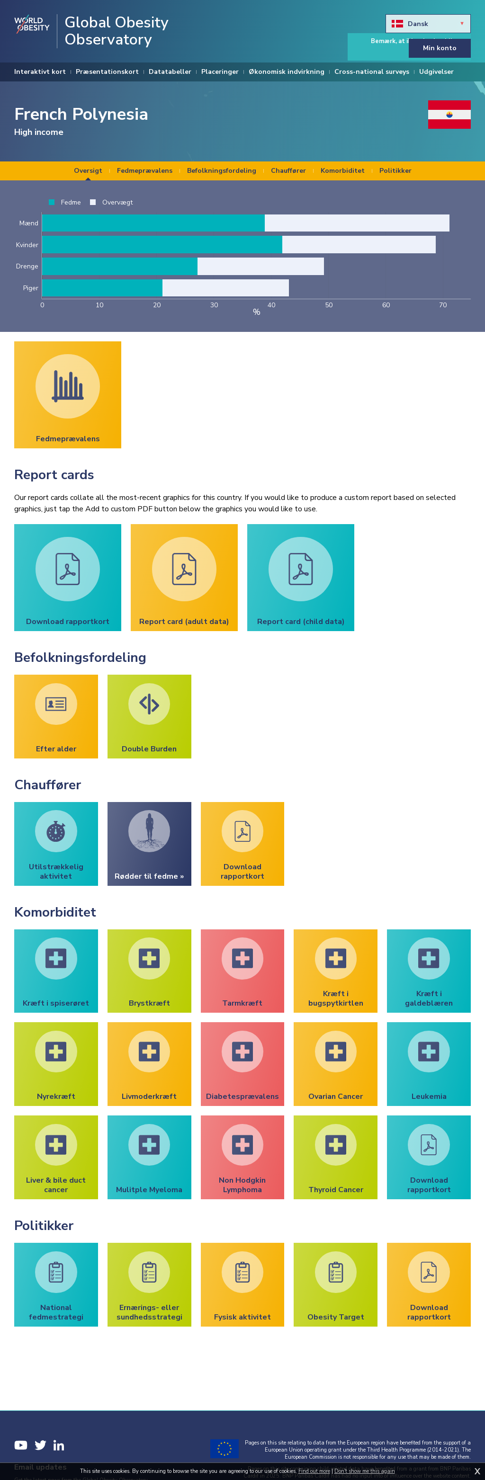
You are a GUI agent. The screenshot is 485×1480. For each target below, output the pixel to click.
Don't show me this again (364, 1471)
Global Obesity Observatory (116, 31)
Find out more (314, 1471)
